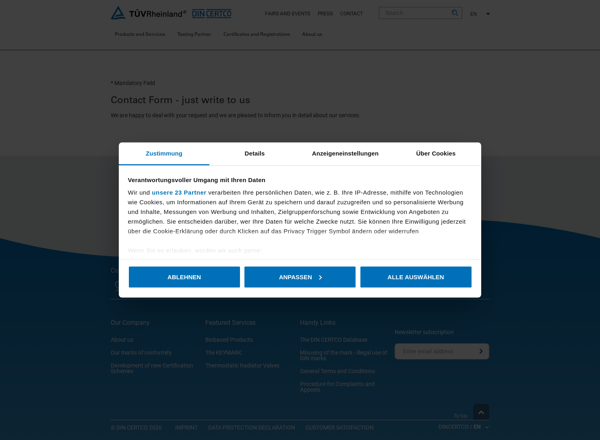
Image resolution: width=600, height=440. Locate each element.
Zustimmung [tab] (164, 153)
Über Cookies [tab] (436, 153)
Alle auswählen (415, 276)
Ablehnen (184, 276)
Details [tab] (255, 153)
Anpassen (300, 276)
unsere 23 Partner (179, 192)
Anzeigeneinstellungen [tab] (345, 153)
